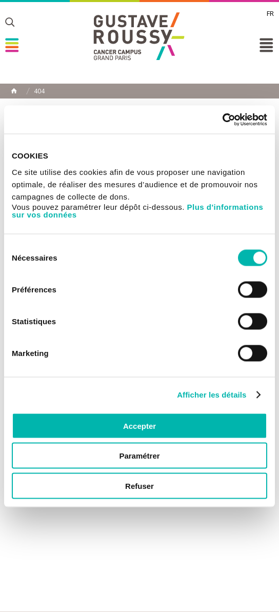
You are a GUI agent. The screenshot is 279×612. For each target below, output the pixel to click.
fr (270, 13)
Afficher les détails (211, 394)
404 (39, 91)
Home (14, 91)
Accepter (139, 425)
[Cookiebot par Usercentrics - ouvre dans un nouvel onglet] (222, 119)
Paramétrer (139, 455)
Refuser (139, 485)
